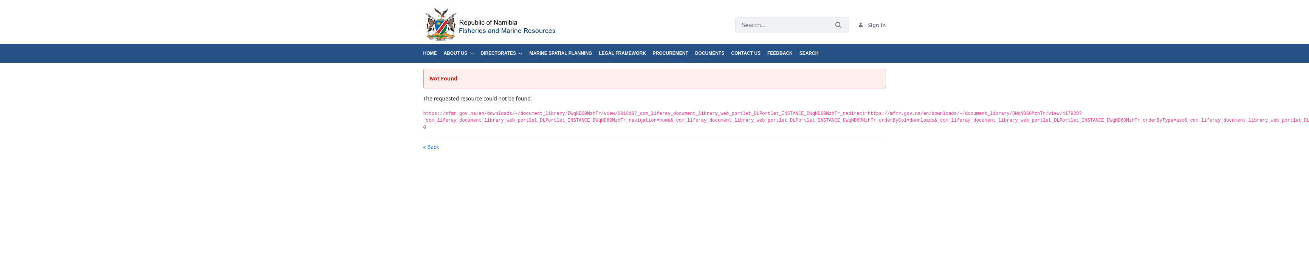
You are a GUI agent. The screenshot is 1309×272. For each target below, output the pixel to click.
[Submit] (838, 25)
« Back (431, 146)
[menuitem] (433, 50)
